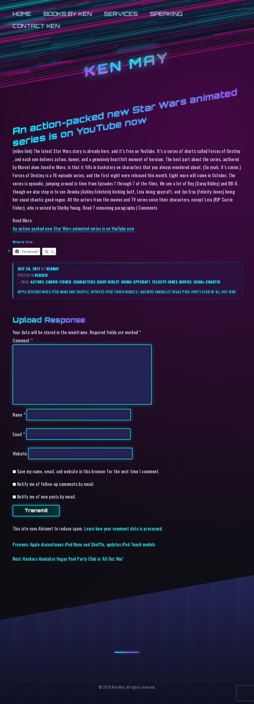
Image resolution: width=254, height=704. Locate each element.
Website (20, 453)
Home (22, 13)
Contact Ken (36, 26)
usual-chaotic (207, 281)
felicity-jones (165, 281)
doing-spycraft (136, 281)
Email (19, 434)
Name (19, 414)
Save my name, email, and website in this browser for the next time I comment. (88, 471)
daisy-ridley (108, 281)
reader (41, 275)
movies (185, 281)
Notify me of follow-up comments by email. (56, 483)
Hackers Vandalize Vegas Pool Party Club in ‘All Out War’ (188, 291)
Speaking (166, 13)
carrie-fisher (58, 281)
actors (37, 281)
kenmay (52, 268)
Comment (23, 340)
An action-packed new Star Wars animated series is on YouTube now (73, 228)
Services (121, 13)
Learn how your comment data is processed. (123, 528)
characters (84, 281)
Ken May (127, 64)
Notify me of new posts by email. (46, 496)
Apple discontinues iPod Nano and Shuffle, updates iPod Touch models (78, 291)
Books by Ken (68, 13)
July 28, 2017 (30, 268)
